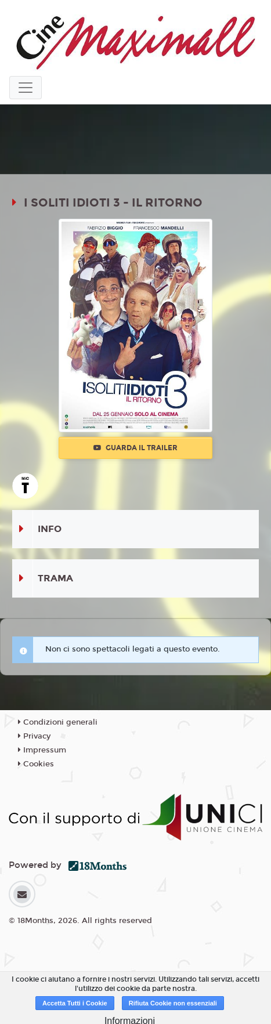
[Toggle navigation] (25, 87)
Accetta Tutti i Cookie (74, 1003)
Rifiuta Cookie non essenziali (173, 1003)
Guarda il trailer (135, 448)
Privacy (34, 736)
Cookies (36, 764)
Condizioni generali (57, 722)
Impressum (42, 750)
